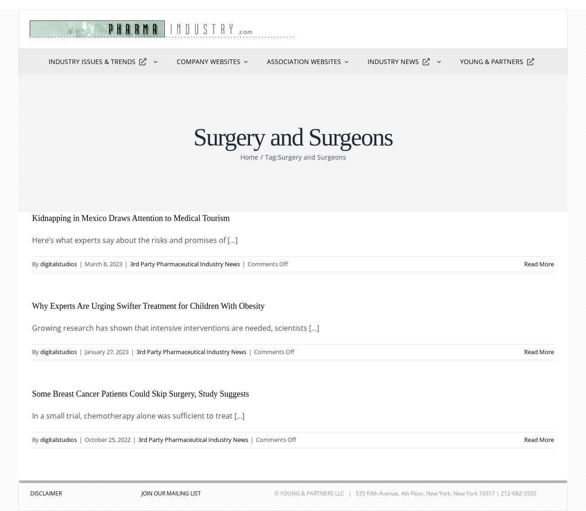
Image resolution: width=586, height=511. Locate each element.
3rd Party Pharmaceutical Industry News (185, 264)
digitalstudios (58, 264)
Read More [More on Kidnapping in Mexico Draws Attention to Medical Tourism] (539, 264)
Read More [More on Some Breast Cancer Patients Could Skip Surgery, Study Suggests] (539, 440)
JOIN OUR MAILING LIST (171, 493)
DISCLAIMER (46, 493)
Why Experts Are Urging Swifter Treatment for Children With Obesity (148, 306)
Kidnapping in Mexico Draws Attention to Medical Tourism (131, 218)
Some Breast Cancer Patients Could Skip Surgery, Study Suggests (140, 393)
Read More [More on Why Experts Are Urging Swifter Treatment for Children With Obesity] (539, 352)
